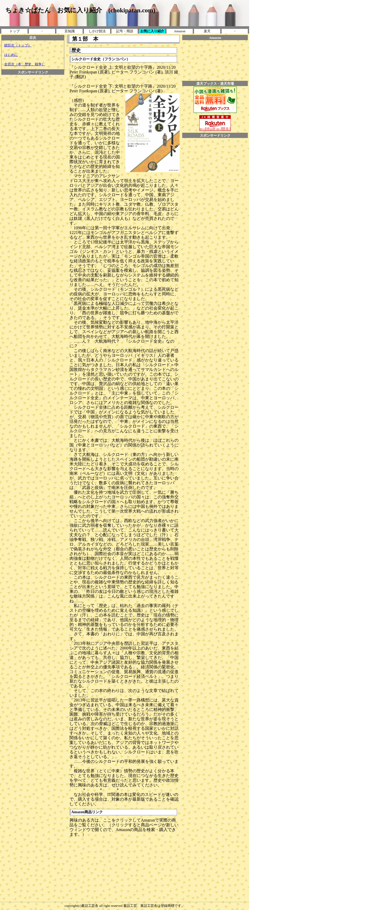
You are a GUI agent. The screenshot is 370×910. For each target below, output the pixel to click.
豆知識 (70, 31)
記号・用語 (124, 31)
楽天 (207, 31)
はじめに (11, 55)
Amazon (179, 31)
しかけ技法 (97, 31)
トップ (14, 31)
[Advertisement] (32, 153)
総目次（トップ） (17, 45)
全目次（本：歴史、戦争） (24, 64)
